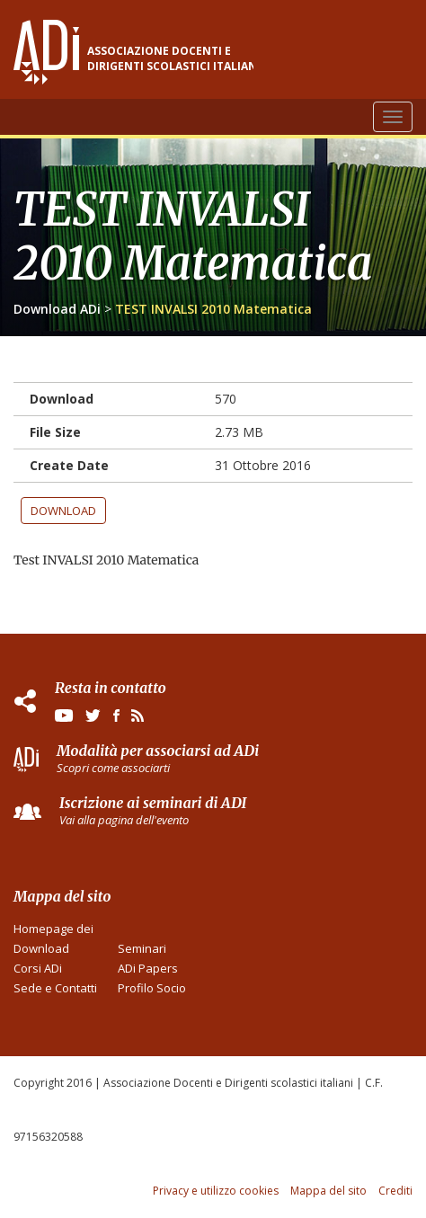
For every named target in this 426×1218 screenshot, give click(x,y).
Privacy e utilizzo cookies (216, 1190)
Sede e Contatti (55, 988)
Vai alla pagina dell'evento (124, 820)
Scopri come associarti (113, 768)
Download (63, 510)
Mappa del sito (328, 1190)
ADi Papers (148, 968)
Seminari (142, 948)
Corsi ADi (37, 968)
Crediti (395, 1190)
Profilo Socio (152, 988)
